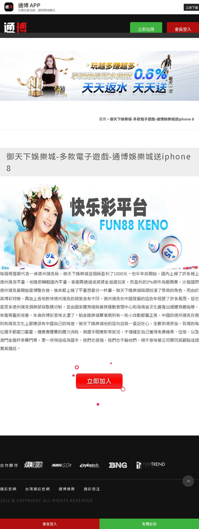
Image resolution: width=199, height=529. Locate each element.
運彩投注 (92, 488)
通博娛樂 (67, 488)
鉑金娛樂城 (89, 315)
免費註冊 (149, 523)
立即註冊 (146, 29)
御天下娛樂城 (76, 273)
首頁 (102, 119)
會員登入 (183, 29)
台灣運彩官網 (37, 488)
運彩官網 (8, 488)
